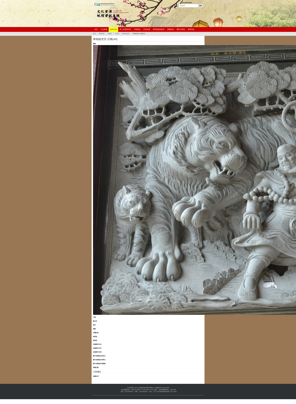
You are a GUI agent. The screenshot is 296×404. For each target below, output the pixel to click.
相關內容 (95, 376)
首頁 (96, 29)
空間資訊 (137, 29)
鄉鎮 (94, 329)
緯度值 (95, 340)
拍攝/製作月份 (97, 348)
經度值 (95, 336)
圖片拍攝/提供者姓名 (99, 356)
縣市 (94, 325)
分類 (94, 317)
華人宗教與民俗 (125, 29)
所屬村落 (95, 332)
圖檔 (94, 43)
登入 (176, 8)
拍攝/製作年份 (97, 344)
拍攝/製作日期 (97, 352)
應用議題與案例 (158, 29)
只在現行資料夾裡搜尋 (186, 2)
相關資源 (170, 29)
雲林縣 (110, 33)
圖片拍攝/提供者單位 (99, 359)
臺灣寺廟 (113, 29)
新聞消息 (191, 29)
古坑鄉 (117, 33)
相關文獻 (95, 367)
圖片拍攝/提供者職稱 (99, 363)
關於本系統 (181, 29)
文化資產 (104, 29)
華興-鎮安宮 (126, 33)
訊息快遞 (146, 29)
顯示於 (95, 321)
